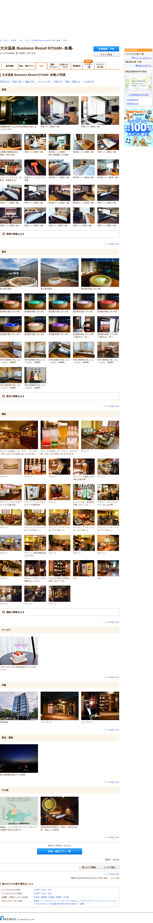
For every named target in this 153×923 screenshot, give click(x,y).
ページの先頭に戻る (111, 244)
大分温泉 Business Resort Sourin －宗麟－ (67, 904)
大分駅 (66, 897)
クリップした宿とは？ (143, 58)
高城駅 (51, 897)
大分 (20, 40)
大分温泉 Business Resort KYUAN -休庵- (45, 40)
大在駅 (36, 897)
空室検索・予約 (106, 49)
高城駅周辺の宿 (132, 104)
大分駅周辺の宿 (132, 100)
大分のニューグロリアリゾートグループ (87, 901)
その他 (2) (88, 81)
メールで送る (109, 867)
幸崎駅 (59, 897)
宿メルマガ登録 (89, 867)
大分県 (13, 40)
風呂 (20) (17, 81)
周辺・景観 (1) (72, 81)
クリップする (106, 55)
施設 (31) (29, 81)
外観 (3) (58, 81)
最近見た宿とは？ (145, 65)
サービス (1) (44, 81)
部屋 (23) (4, 81)
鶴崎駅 (44, 897)
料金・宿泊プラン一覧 (59, 851)
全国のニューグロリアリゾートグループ (51, 901)
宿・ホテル (4, 40)
